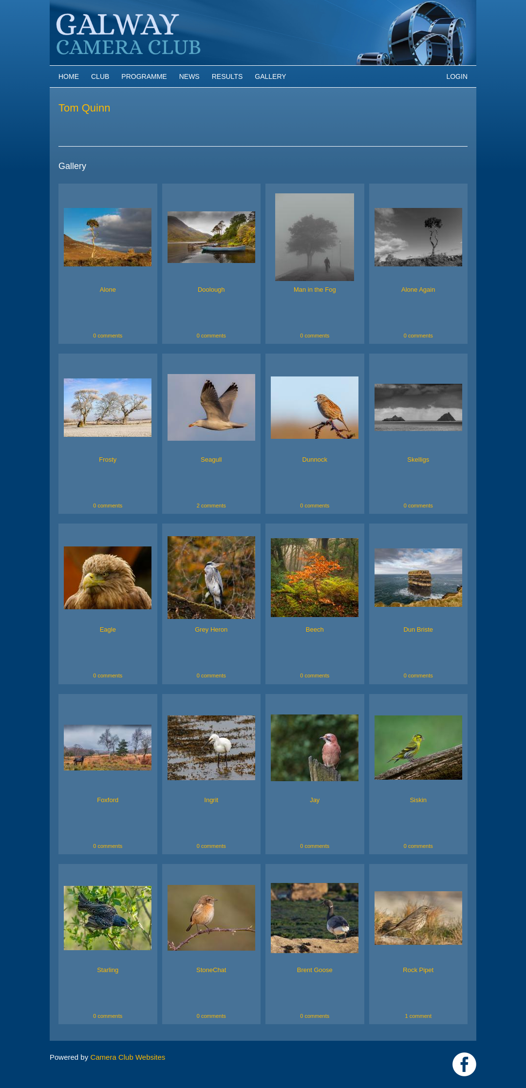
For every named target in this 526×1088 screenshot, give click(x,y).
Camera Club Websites (127, 1057)
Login (457, 76)
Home (68, 76)
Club (100, 76)
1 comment (418, 1016)
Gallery (270, 76)
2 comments (211, 505)
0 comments (107, 335)
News (189, 76)
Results (227, 76)
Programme (144, 76)
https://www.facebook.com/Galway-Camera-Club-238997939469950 (464, 1064)
